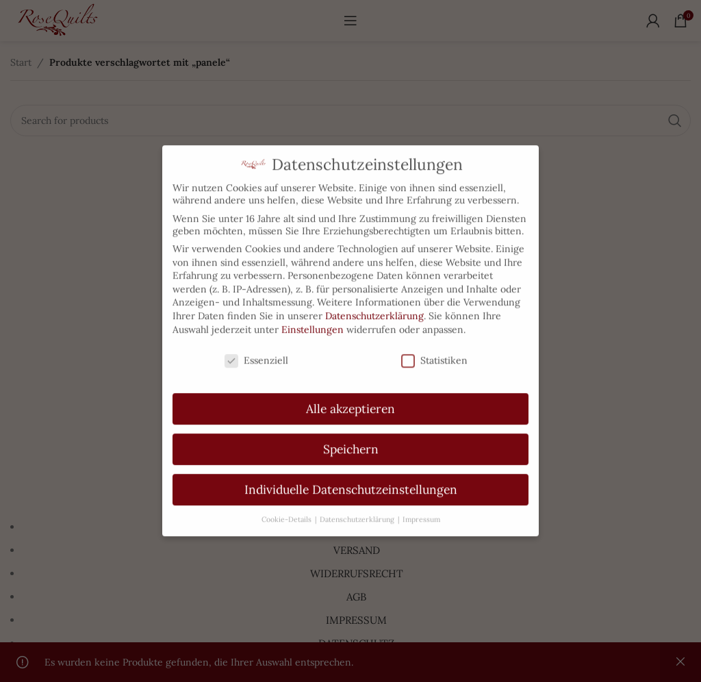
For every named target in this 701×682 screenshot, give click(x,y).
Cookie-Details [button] (288, 504)
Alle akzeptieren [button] (350, 393)
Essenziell (256, 346)
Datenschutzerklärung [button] (358, 504)
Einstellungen (312, 314)
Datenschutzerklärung (374, 300)
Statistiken (434, 346)
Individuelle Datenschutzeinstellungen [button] (350, 474)
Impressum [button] (421, 504)
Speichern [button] (351, 434)
